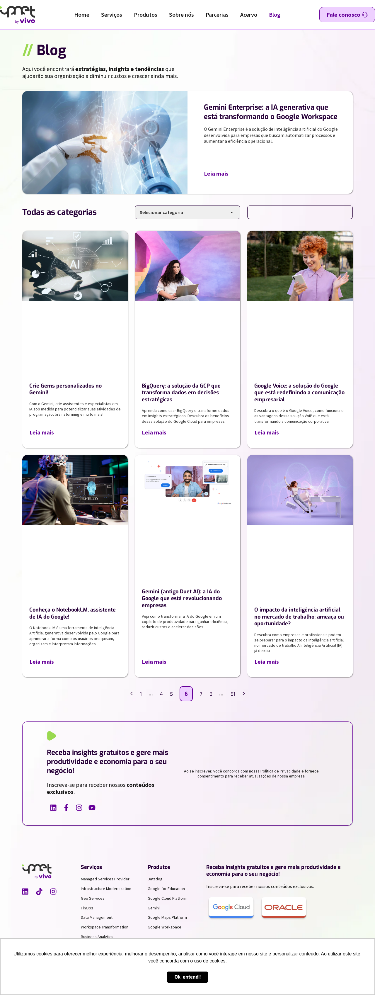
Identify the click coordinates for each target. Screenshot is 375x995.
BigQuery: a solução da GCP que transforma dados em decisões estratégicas (181, 392)
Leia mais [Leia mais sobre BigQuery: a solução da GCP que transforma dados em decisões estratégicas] (154, 432)
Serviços (111, 14)
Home (81, 14)
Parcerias (217, 14)
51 (232, 694)
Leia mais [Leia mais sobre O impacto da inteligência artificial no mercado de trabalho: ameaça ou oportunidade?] (266, 661)
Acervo (248, 14)
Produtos (145, 14)
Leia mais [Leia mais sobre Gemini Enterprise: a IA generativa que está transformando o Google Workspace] (216, 173)
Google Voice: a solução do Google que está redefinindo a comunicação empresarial (299, 392)
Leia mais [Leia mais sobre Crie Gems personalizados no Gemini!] (41, 432)
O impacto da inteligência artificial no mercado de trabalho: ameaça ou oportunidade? (299, 616)
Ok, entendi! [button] (188, 977)
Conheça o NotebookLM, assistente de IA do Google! (72, 613)
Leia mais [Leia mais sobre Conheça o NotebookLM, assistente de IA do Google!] (41, 661)
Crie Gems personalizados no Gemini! (65, 389)
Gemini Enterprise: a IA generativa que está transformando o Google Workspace (271, 112)
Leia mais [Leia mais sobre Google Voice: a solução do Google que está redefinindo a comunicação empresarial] (266, 432)
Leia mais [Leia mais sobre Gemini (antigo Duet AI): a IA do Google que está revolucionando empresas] (154, 661)
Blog (274, 14)
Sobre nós (181, 14)
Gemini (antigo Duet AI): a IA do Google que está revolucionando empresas (182, 598)
